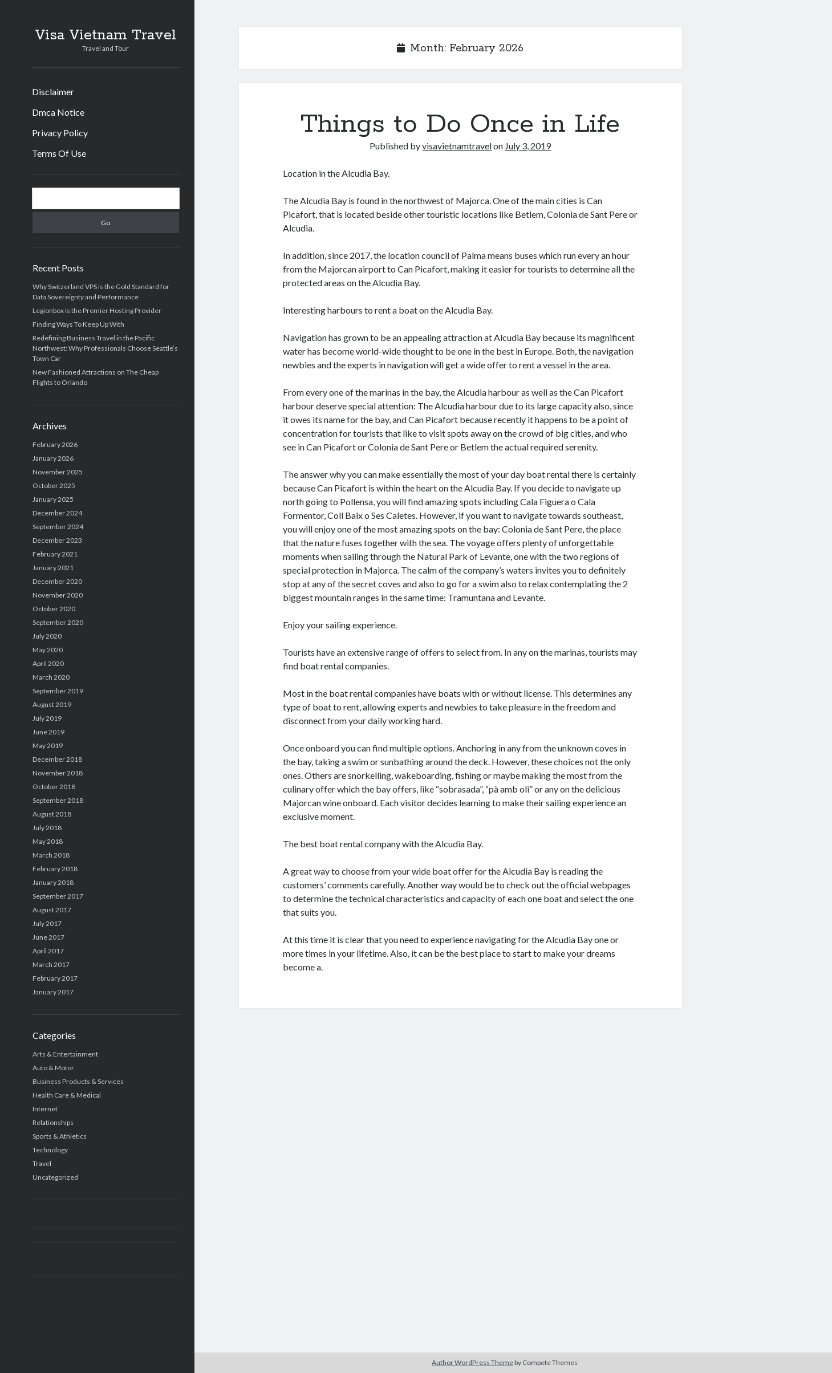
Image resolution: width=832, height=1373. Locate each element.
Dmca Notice (58, 112)
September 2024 (58, 526)
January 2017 (53, 992)
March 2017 (51, 964)
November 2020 (58, 595)
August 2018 (52, 814)
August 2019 (52, 704)
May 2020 (48, 649)
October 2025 (54, 485)
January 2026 (53, 458)
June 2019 (48, 732)
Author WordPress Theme (472, 1362)
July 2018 (47, 827)
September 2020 (58, 622)
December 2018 (57, 759)
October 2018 (54, 786)
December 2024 (57, 513)
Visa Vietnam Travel (105, 35)
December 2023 (57, 540)
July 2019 (47, 718)
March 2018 (51, 855)
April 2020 (48, 663)
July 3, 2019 (528, 145)
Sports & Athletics (60, 1136)
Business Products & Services (78, 1081)
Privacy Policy (60, 132)
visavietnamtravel (457, 145)
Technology (50, 1149)
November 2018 (58, 773)
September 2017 (58, 896)
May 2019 (48, 745)
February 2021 (55, 554)
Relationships (53, 1122)
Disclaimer (53, 91)
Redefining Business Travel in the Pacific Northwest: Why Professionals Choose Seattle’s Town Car (105, 348)
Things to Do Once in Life (460, 124)
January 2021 (53, 567)
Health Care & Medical (67, 1095)
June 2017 (48, 937)
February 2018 (55, 868)
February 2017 (55, 978)
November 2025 (58, 472)
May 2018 (48, 841)
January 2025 (53, 499)
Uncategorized (55, 1177)
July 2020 (47, 636)
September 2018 (58, 800)
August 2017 (52, 909)
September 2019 (58, 690)
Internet (45, 1108)
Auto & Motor (53, 1067)
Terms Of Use (59, 153)
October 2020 (54, 608)
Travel (42, 1163)
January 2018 (53, 882)
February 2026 (55, 444)
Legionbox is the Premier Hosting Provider (97, 310)
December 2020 (57, 581)
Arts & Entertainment (65, 1054)
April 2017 (48, 951)
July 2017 (47, 923)
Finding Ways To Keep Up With (78, 324)
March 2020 (51, 677)
